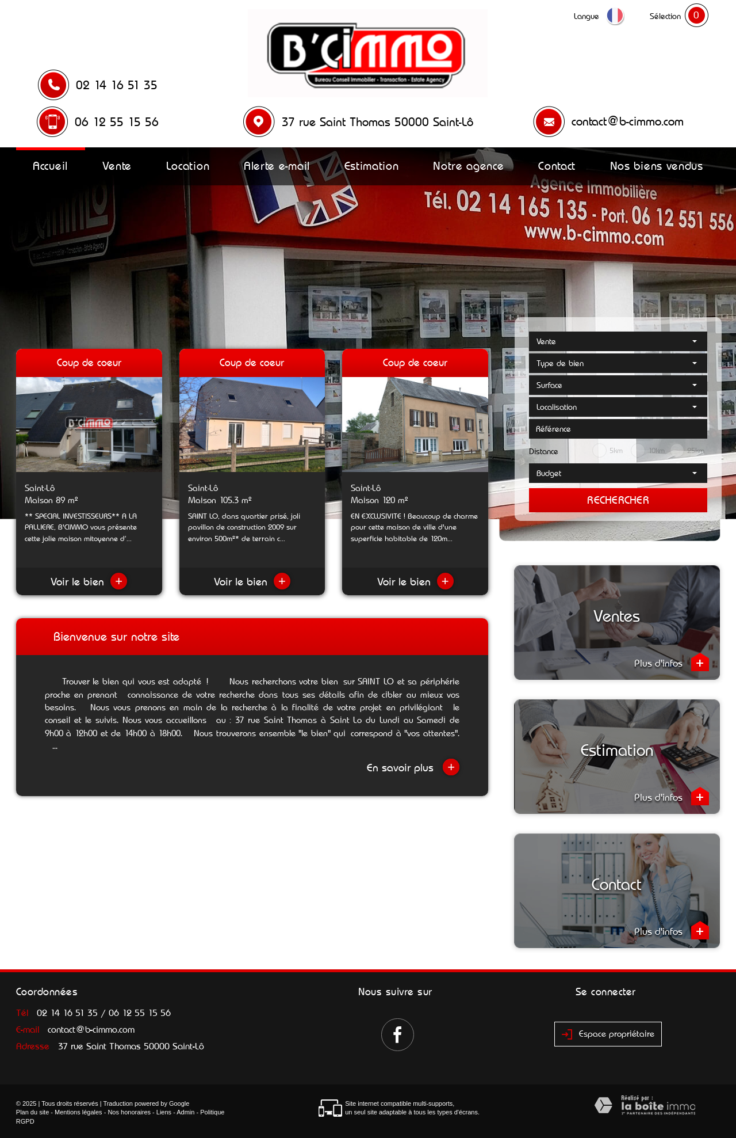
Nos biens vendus (656, 166)
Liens (163, 1112)
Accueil (50, 166)
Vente (117, 166)
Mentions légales (78, 1112)
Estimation (371, 166)
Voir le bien (89, 581)
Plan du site (32, 1112)
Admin (185, 1112)
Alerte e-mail (277, 166)
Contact (557, 166)
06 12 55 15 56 (117, 122)
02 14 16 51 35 (117, 85)
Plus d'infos (671, 662)
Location (188, 166)
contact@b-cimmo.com (628, 121)
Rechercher (618, 500)
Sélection (665, 16)
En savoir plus (413, 767)
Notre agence (468, 166)
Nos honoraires (129, 1112)
